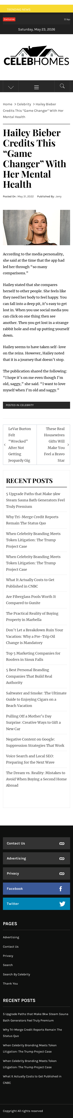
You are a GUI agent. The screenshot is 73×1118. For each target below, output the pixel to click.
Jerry (59, 196)
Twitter (13, 904)
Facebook (15, 888)
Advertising (16, 858)
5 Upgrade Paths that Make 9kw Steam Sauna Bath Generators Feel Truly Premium (35, 500)
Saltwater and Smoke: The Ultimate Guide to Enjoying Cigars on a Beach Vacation (36, 699)
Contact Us (16, 843)
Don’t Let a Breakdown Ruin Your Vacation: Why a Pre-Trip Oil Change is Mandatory (34, 636)
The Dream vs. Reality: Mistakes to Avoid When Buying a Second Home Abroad (36, 779)
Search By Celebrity (16, 974)
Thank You (10, 983)
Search (8, 965)
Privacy (13, 873)
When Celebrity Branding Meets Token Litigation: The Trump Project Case (33, 540)
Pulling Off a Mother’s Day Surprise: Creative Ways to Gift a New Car (33, 722)
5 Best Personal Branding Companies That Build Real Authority (29, 676)
